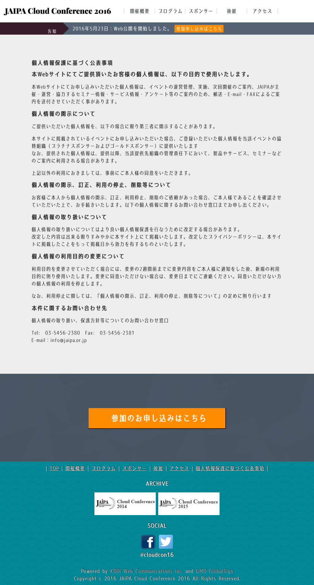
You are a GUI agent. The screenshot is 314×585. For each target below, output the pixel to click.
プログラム (170, 11)
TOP (54, 468)
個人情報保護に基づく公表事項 (230, 468)
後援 (231, 11)
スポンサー (201, 11)
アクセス (262, 11)
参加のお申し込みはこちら (158, 418)
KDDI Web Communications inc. (148, 570)
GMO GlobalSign (214, 570)
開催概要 (139, 11)
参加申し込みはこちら (199, 28)
